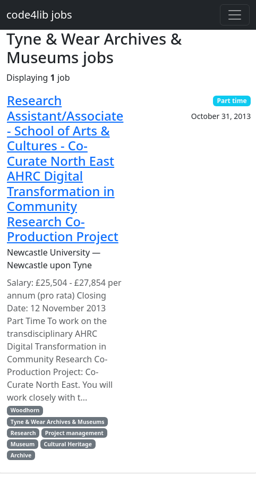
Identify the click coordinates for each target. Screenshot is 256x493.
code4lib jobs (39, 14)
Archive (21, 455)
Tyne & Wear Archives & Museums (58, 422)
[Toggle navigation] (235, 15)
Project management (74, 433)
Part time (232, 100)
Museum (23, 444)
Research (23, 433)
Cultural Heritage (68, 444)
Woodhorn (25, 410)
